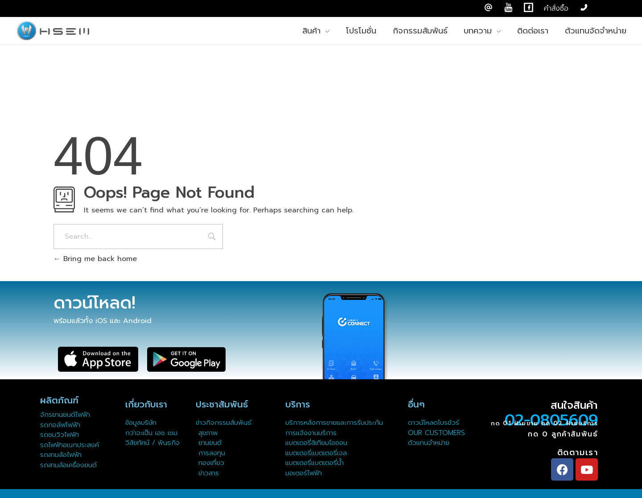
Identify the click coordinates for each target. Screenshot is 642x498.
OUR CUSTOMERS (436, 433)
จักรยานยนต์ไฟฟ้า (65, 414)
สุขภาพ (208, 433)
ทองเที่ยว (210, 463)
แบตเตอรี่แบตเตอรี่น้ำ (314, 463)
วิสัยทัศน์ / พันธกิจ (152, 443)
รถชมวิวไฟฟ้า (59, 435)
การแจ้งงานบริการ (311, 433)
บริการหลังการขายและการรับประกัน (335, 422)
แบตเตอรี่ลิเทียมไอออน (316, 443)
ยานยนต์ (209, 443)
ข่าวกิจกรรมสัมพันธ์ (223, 422)
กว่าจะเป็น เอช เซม (151, 433)
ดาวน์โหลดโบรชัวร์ (433, 422)
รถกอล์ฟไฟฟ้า (60, 425)
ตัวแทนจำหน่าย (428, 443)
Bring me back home (95, 258)
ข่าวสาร (207, 473)
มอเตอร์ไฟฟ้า (303, 473)
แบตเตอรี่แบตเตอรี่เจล (316, 453)
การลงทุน (210, 453)
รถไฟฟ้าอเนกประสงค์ (69, 445)
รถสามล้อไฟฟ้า (61, 455)
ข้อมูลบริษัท (140, 422)
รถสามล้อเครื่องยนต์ (68, 465)
